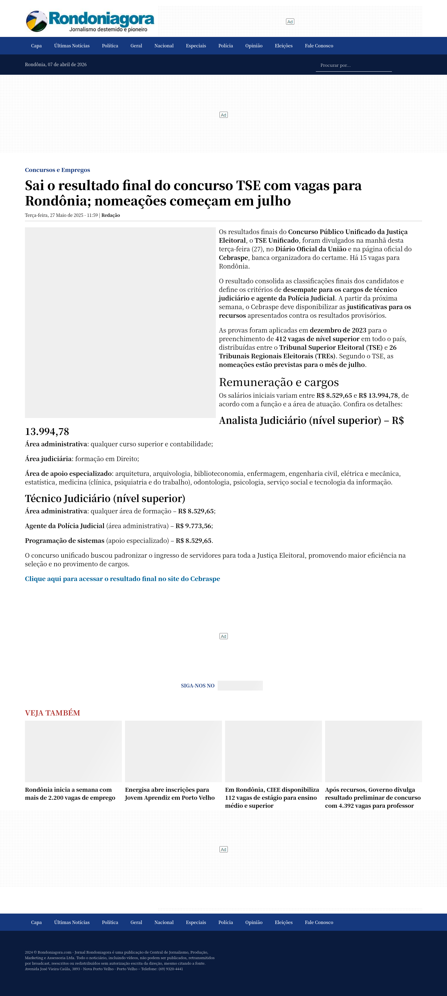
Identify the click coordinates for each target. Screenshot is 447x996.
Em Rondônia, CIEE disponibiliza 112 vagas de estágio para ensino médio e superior (272, 797)
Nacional (164, 45)
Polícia (225, 45)
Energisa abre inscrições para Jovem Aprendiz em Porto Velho (170, 793)
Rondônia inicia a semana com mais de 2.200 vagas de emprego (70, 793)
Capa (36, 45)
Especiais (196, 45)
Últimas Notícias (72, 45)
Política (110, 45)
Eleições (284, 45)
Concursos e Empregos (57, 169)
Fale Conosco (319, 45)
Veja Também (52, 712)
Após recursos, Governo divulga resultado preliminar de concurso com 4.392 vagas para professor (373, 797)
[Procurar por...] (354, 65)
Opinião (254, 45)
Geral (136, 45)
